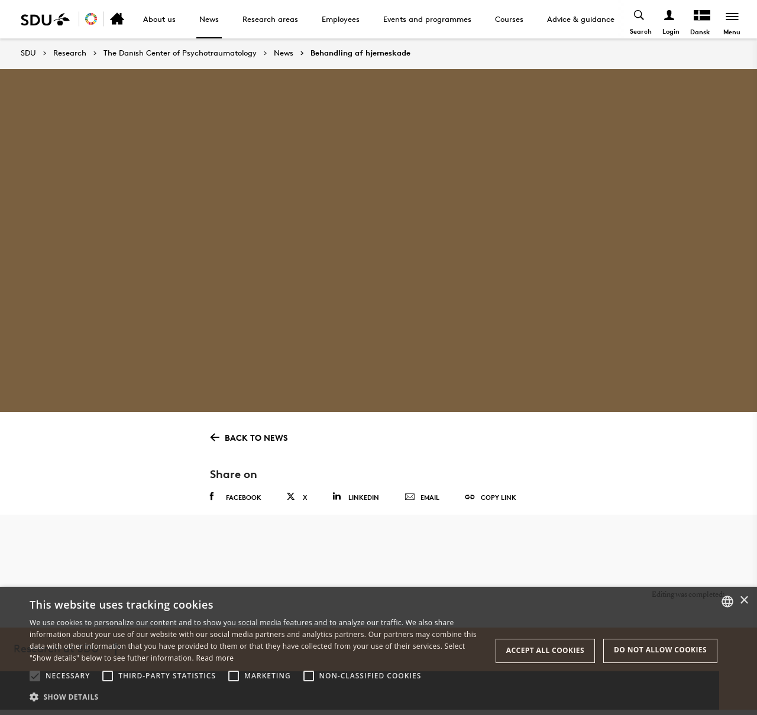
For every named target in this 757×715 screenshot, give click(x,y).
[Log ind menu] (669, 19)
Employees (341, 19)
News (209, 19)
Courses (509, 19)
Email (422, 497)
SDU (28, 53)
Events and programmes (427, 19)
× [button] (743, 600)
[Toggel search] (639, 19)
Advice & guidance (580, 19)
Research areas (270, 19)
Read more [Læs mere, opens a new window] (215, 658)
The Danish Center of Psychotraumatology (180, 53)
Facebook (235, 497)
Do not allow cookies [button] (660, 650)
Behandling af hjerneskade (360, 53)
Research (69, 53)
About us (159, 19)
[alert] (378, 651)
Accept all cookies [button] (545, 650)
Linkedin (355, 497)
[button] (35, 676)
